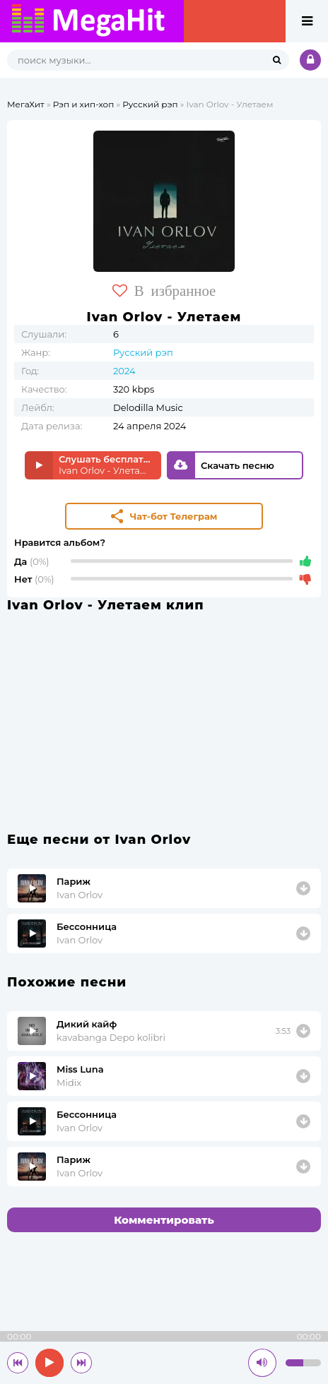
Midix (69, 1082)
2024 (124, 370)
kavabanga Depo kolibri (111, 1037)
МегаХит (26, 104)
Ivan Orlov (79, 894)
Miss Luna (80, 1069)
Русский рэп (149, 104)
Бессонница (87, 926)
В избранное (164, 290)
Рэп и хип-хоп (84, 104)
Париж (73, 881)
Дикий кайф (87, 1024)
